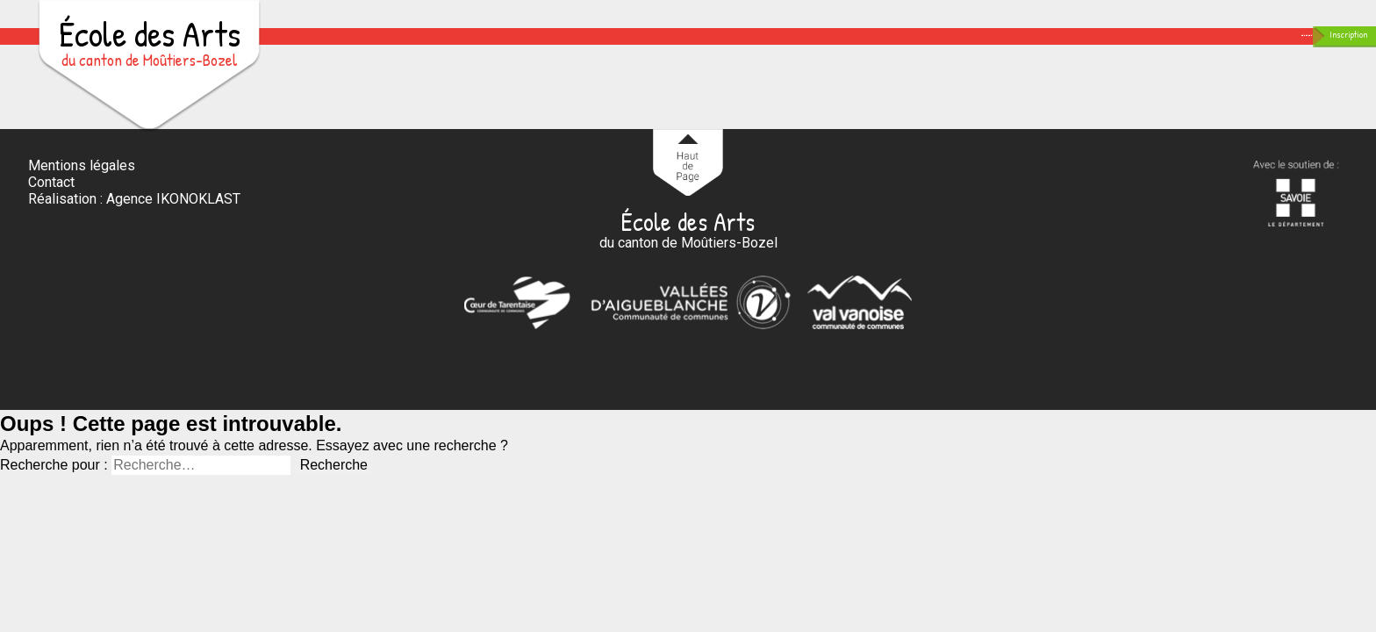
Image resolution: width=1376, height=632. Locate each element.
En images (967, 50)
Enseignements (716, 50)
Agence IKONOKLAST (173, 227)
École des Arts (149, 40)
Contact (1076, 50)
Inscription (1307, 47)
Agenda (1172, 50)
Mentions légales (81, 193)
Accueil (589, 50)
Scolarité (853, 50)
